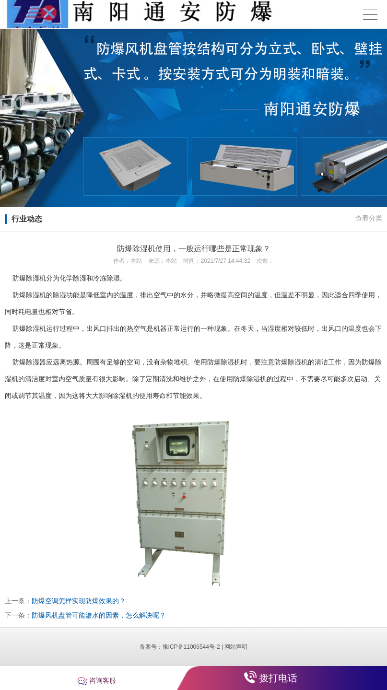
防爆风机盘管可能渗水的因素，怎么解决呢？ (99, 615)
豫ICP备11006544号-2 (191, 646)
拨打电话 (278, 678)
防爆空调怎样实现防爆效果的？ (79, 601)
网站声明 (235, 646)
